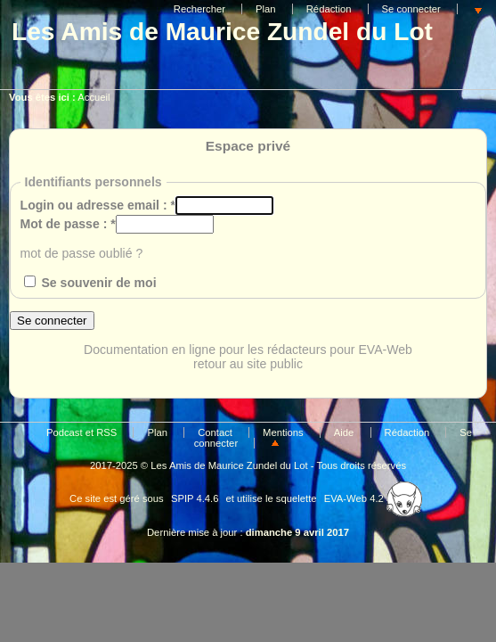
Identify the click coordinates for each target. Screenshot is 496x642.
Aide (344, 432)
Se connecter (411, 9)
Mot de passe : (68, 224)
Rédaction (329, 9)
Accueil (93, 97)
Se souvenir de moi (98, 283)
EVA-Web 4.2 (373, 498)
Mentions (283, 432)
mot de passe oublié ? (81, 253)
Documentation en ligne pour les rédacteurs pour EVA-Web (248, 349)
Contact (215, 432)
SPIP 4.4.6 (195, 498)
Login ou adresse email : (97, 205)
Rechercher (199, 9)
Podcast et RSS (81, 432)
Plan (266, 9)
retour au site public (248, 364)
